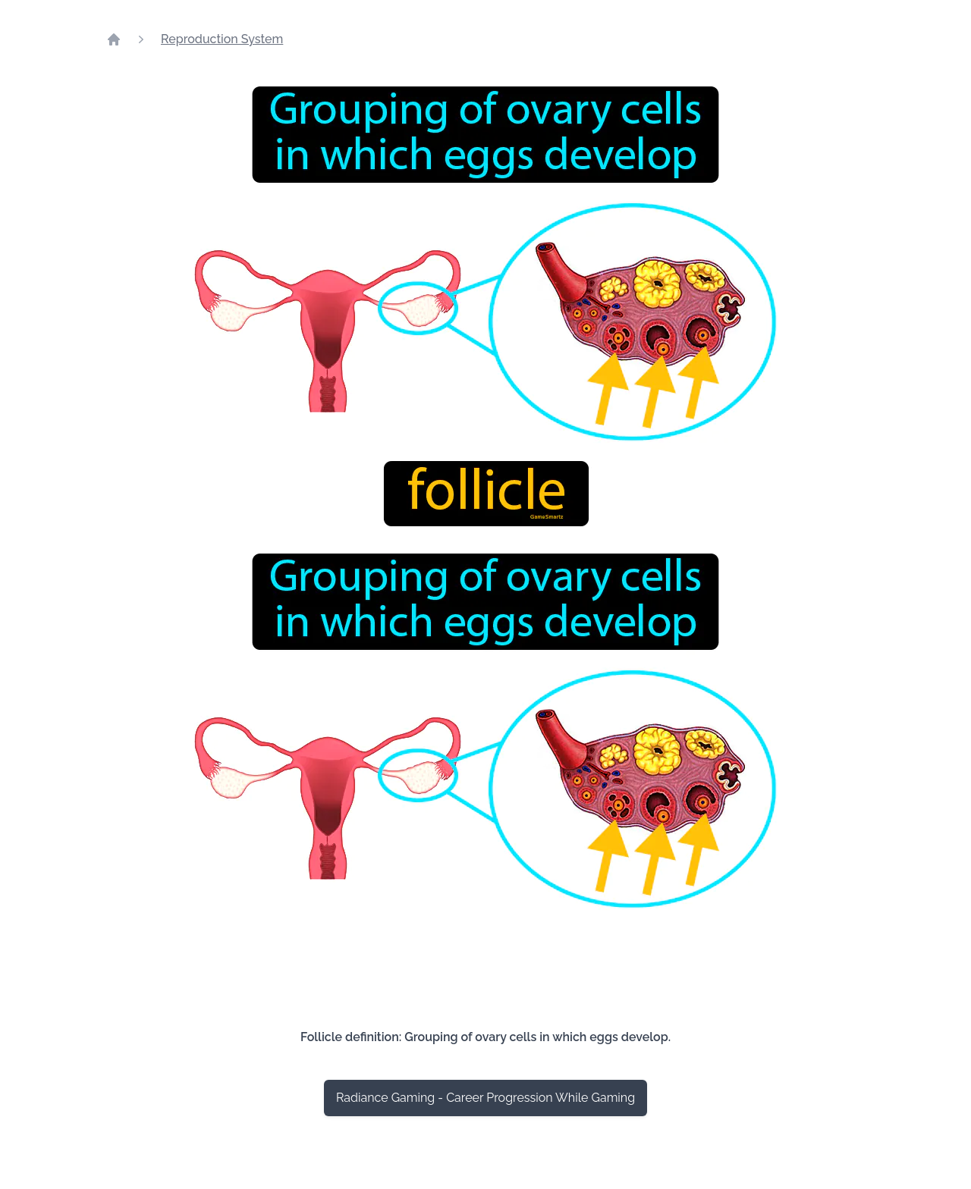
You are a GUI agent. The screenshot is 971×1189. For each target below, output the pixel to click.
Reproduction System (222, 39)
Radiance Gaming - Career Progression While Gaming (485, 1097)
